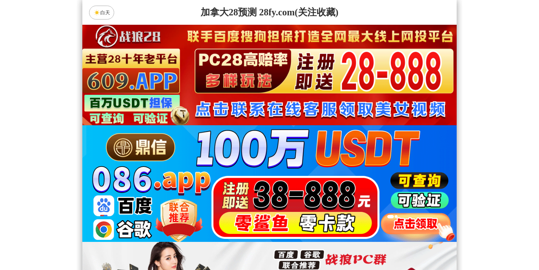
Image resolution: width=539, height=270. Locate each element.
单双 (340, 244)
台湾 (293, 185)
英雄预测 (269, 224)
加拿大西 (246, 185)
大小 (293, 244)
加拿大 (198, 185)
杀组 (245, 244)
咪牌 (322, 151)
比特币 (340, 185)
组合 (198, 244)
